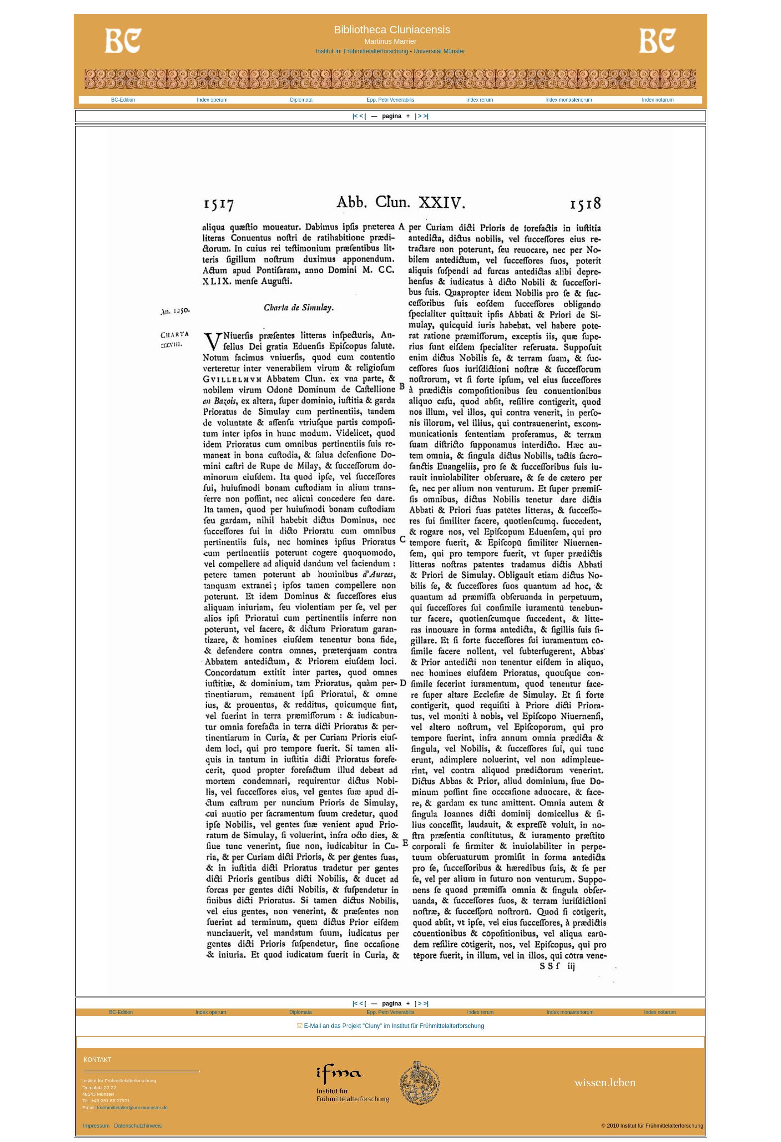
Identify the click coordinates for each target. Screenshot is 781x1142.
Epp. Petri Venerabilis (390, 100)
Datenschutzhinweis (138, 1126)
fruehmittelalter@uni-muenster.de (132, 1107)
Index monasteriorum (568, 100)
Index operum (212, 100)
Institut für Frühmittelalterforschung (362, 51)
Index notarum (658, 100)
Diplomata (301, 100)
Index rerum (479, 100)
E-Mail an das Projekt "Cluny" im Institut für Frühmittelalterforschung (394, 1025)
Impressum (96, 1126)
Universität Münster (439, 51)
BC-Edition (123, 100)
